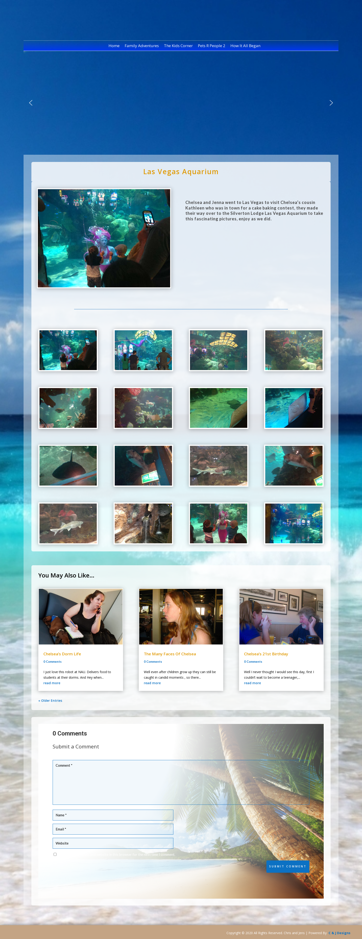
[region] (181, 103)
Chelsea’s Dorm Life (62, 653)
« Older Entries (50, 700)
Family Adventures (142, 46)
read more (51, 683)
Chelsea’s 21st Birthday (266, 653)
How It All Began (245, 46)
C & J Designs (339, 933)
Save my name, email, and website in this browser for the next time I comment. (116, 854)
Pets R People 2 (211, 46)
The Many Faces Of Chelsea (170, 653)
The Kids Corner (178, 46)
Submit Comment (288, 866)
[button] (30, 102)
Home (114, 46)
